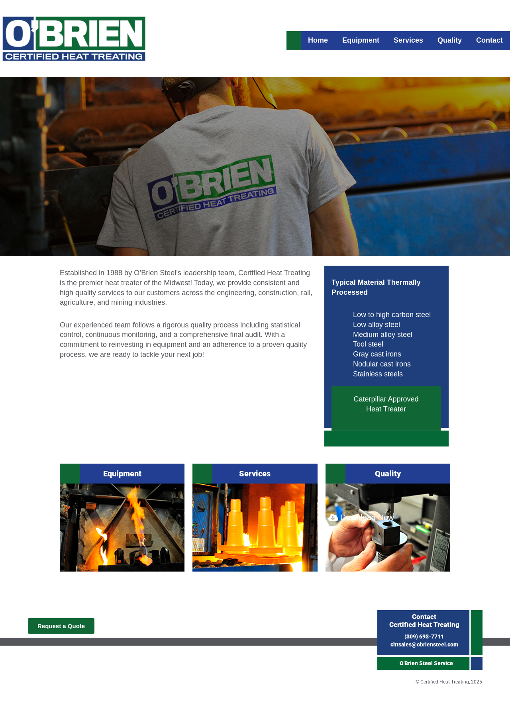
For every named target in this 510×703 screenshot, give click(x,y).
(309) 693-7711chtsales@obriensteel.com (424, 630)
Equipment (122, 473)
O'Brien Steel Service (426, 663)
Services (255, 473)
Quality (388, 473)
